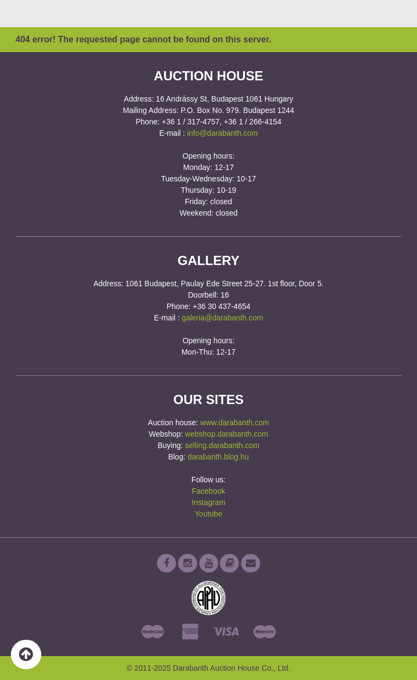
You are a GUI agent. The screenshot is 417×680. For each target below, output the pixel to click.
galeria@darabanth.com (222, 317)
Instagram (208, 502)
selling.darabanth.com (222, 445)
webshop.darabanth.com (226, 434)
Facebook (208, 491)
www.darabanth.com (234, 422)
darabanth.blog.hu (218, 456)
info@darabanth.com (222, 133)
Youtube (209, 513)
